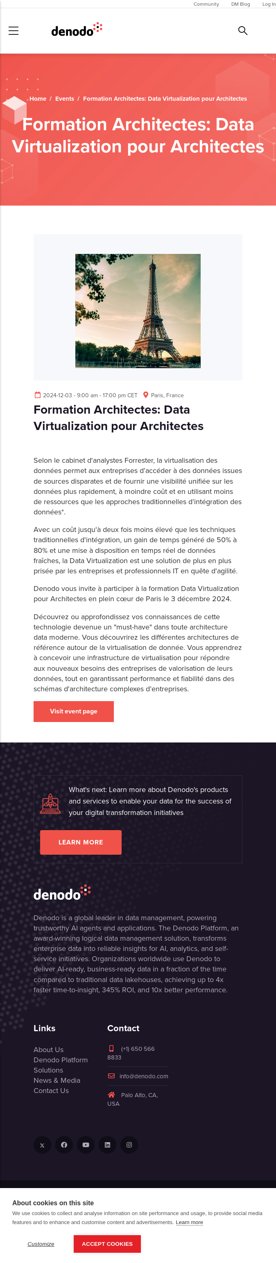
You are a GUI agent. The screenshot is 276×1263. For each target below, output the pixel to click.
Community (206, 3)
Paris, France (163, 395)
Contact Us (51, 1090)
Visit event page (73, 711)
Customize (40, 1244)
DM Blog (240, 3)
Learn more (81, 842)
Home (37, 98)
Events (64, 98)
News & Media (57, 1080)
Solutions (48, 1070)
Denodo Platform (61, 1060)
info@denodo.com (137, 1076)
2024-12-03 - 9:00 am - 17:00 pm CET (86, 395)
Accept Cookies (107, 1244)
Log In (269, 3)
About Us (48, 1049)
